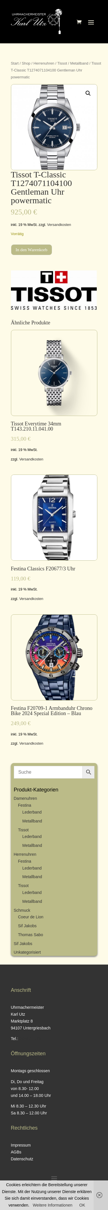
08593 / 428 (30, 1038)
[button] (88, 93)
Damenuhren (25, 798)
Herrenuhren (43, 63)
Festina (24, 805)
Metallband (79, 63)
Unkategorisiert (27, 952)
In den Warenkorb (31, 249)
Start (15, 63)
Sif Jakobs (27, 926)
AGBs (16, 1152)
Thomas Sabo (30, 934)
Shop (26, 63)
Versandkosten (59, 225)
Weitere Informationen (52, 1205)
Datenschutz (22, 1159)
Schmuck (22, 910)
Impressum (21, 1145)
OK (82, 1205)
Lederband (32, 812)
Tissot (62, 63)
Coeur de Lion (30, 917)
